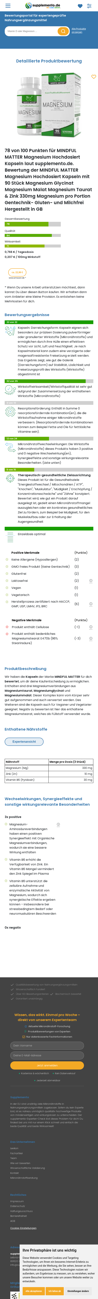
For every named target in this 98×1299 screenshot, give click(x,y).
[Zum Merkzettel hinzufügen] (94, 77)
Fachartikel (16, 1153)
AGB (12, 1221)
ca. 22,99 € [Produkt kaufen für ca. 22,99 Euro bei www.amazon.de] (17, 272)
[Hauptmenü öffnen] (8, 5)
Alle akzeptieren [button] (34, 1291)
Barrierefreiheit (18, 1216)
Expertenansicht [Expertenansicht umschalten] (24, 741)
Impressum (17, 1201)
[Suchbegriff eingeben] (32, 31)
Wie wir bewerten (20, 1163)
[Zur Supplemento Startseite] (43, 5)
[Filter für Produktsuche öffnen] (89, 6)
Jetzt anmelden (47, 1065)
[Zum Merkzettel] (80, 6)
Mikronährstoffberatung (24, 1178)
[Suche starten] (63, 31)
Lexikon (14, 1148)
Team (13, 1158)
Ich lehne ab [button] (55, 1291)
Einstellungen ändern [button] (78, 1291)
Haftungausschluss (21, 1211)
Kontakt (14, 1173)
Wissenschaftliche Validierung (27, 1168)
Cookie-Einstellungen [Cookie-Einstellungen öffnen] (23, 1228)
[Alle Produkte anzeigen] (82, 30)
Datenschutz (17, 1206)
